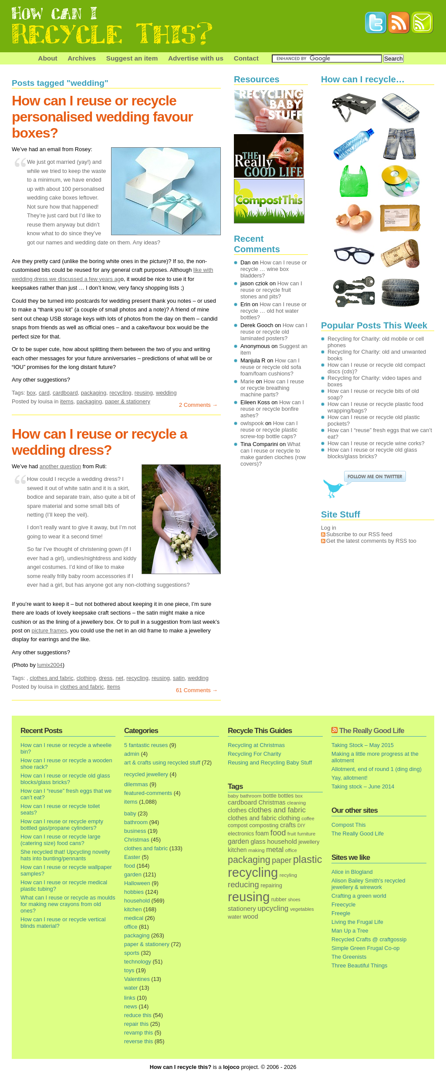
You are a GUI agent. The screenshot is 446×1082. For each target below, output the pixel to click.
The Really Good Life (371, 731)
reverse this (138, 1041)
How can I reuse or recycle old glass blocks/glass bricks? (65, 778)
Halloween (137, 883)
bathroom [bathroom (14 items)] (250, 795)
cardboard (65, 392)
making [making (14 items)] (256, 850)
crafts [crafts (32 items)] (288, 825)
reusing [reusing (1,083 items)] (249, 896)
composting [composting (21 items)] (263, 825)
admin (131, 754)
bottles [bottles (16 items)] (286, 796)
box (31, 392)
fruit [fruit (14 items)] (291, 833)
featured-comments (148, 793)
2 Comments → (198, 405)
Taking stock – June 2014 (362, 786)
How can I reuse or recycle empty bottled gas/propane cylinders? (61, 824)
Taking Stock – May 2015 (362, 745)
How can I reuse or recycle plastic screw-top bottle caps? (269, 430)
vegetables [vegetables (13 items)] (302, 909)
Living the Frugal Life (357, 922)
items (67, 401)
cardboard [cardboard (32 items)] (242, 802)
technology (137, 961)
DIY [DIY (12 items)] (301, 825)
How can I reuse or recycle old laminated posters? (273, 332)
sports (131, 953)
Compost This (348, 825)
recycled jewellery (146, 774)
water (131, 987)
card (44, 392)
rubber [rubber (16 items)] (279, 899)
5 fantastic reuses (146, 745)
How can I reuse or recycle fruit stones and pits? (271, 290)
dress (105, 678)
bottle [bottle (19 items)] (270, 795)
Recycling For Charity (254, 754)
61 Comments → (197, 690)
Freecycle (343, 904)
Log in (328, 527)
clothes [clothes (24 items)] (237, 810)
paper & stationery (127, 401)
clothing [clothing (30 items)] (289, 818)
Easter (132, 857)
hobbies (134, 892)
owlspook (252, 423)
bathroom (136, 822)
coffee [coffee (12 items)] (307, 818)
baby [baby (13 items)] (233, 795)
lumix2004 (49, 665)
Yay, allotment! (349, 777)
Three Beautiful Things (359, 965)
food (129, 865)
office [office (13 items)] (291, 850)
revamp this (138, 1032)
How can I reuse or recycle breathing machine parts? (272, 388)
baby (130, 813)
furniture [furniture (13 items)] (306, 833)
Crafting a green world (358, 896)
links (129, 997)
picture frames (49, 630)
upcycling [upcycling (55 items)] (272, 908)
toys (129, 970)
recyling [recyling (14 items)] (288, 875)
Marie (247, 381)
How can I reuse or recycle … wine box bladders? (273, 269)
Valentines (137, 979)
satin (179, 678)
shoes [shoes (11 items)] (294, 899)
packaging (93, 392)
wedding (166, 392)
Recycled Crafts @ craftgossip (368, 939)
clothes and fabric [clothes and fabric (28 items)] (252, 818)
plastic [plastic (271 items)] (307, 859)
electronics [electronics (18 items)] (241, 834)
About (47, 58)
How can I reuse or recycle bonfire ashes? (272, 409)
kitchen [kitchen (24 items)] (237, 850)
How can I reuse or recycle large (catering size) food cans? (60, 839)
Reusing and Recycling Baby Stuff (270, 762)
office (130, 926)
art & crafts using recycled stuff (162, 762)
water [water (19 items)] (234, 916)
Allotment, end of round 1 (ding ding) (376, 769)
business (135, 831)
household (137, 900)
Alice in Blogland (352, 872)
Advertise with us (195, 58)
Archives (82, 58)
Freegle (340, 913)
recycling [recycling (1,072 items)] (253, 872)
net (119, 678)
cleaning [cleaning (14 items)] (296, 802)
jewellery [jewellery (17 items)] (308, 842)
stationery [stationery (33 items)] (242, 908)
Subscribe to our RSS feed (359, 534)
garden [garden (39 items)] (238, 841)
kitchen (133, 909)
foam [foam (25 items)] (262, 833)
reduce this (138, 1015)
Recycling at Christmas (256, 745)
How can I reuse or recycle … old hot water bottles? (273, 311)
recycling (120, 392)
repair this (136, 1024)
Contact (246, 58)
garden (133, 874)
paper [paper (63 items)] (281, 860)
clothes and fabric (51, 678)
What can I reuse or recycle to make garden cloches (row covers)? (273, 454)
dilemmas (136, 784)
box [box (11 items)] (299, 795)
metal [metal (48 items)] (275, 849)
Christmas (136, 839)
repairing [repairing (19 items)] (271, 885)
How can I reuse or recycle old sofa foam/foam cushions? (270, 367)
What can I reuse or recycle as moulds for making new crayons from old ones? (67, 904)
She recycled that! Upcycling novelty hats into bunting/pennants (65, 855)
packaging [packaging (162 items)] (249, 860)
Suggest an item (132, 58)
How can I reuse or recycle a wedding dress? (99, 442)
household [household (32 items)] (282, 841)
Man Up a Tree (349, 930)
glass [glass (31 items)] (257, 841)
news (130, 1006)
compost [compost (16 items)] (238, 825)
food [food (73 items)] (278, 832)
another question (60, 466)
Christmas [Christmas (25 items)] (271, 802)
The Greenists (348, 957)
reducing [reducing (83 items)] (243, 884)
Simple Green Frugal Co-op (365, 948)
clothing (86, 678)
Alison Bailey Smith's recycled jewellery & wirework (368, 883)
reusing (144, 392)
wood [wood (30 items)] (250, 916)
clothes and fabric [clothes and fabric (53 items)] (277, 810)
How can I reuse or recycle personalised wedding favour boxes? (102, 117)
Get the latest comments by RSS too (371, 541)
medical (133, 918)
